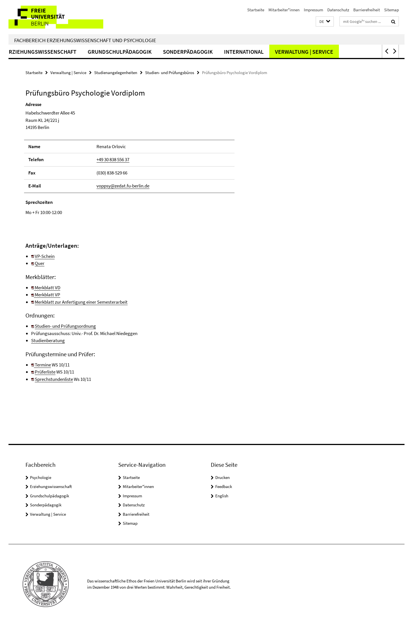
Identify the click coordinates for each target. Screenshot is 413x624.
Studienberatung (48, 340)
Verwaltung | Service (335, 51)
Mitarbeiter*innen (284, 9)
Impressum (313, 9)
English (221, 495)
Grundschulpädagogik (151, 51)
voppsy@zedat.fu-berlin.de (122, 186)
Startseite (255, 9)
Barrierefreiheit (366, 9)
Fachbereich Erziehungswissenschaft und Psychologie (85, 40)
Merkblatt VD (47, 287)
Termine (41, 365)
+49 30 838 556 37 (112, 159)
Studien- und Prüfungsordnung (65, 326)
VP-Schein (45, 256)
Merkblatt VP (47, 295)
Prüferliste (45, 372)
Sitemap (391, 9)
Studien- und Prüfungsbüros (169, 72)
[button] (325, 21)
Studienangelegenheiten (115, 72)
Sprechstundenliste (54, 379)
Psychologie (40, 477)
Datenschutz (338, 9)
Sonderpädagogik (219, 51)
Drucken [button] (222, 477)
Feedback (223, 486)
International (275, 51)
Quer (39, 263)
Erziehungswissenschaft (72, 51)
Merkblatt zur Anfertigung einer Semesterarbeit (81, 302)
